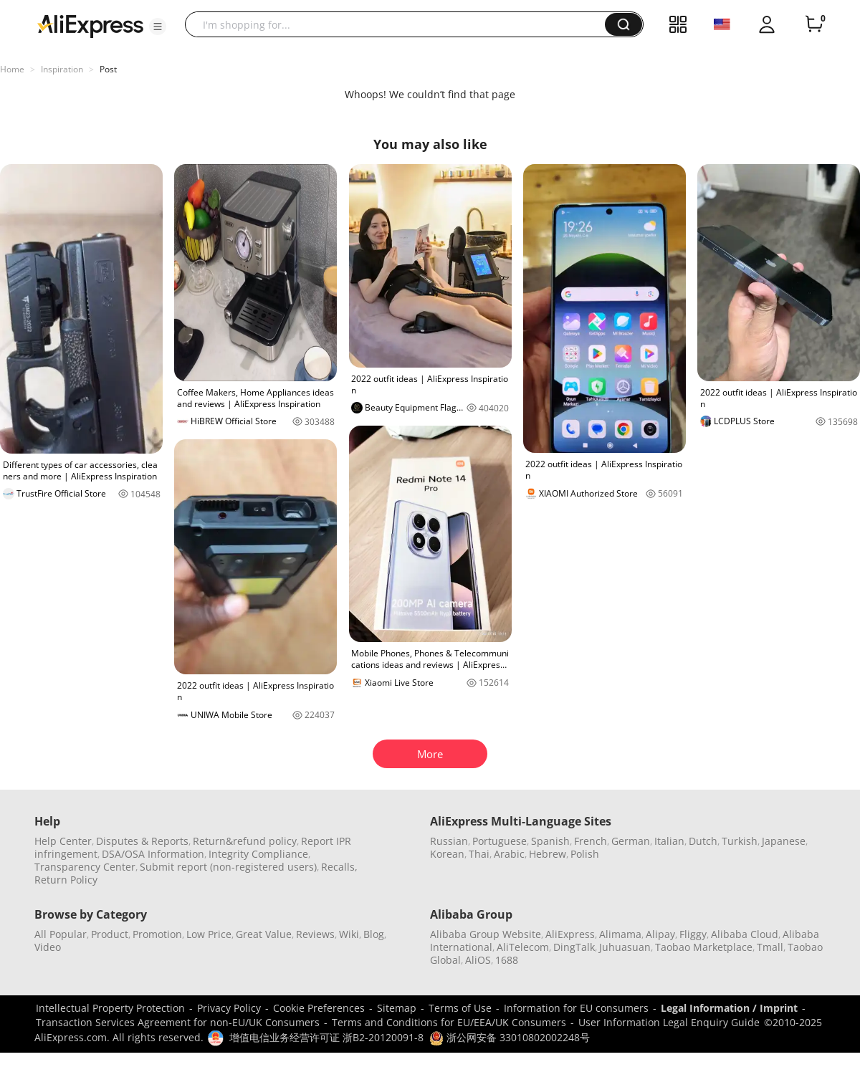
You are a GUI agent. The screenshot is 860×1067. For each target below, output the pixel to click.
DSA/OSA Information (153, 854)
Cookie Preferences (319, 1008)
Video (47, 947)
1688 (506, 960)
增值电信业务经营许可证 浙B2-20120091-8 (326, 1037)
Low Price (208, 934)
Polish (584, 854)
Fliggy (693, 934)
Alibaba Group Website (485, 934)
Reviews (315, 934)
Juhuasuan (625, 947)
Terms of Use (460, 1008)
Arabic (509, 854)
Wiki (349, 934)
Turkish (740, 841)
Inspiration (62, 69)
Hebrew (547, 854)
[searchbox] (400, 24)
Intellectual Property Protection (110, 1008)
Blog (373, 934)
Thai (479, 854)
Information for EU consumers (576, 1008)
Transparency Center (84, 867)
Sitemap (396, 1008)
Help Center (63, 841)
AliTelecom (523, 947)
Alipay (660, 934)
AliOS (478, 960)
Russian (449, 841)
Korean (447, 854)
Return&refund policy (245, 841)
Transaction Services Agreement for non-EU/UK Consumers (178, 1022)
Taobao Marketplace (703, 947)
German (630, 841)
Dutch (703, 841)
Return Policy (65, 879)
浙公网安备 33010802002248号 (509, 1037)
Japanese (784, 841)
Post (108, 69)
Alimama (620, 934)
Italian (669, 841)
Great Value (264, 934)
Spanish (550, 841)
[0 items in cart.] (814, 24)
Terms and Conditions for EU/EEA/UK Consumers (449, 1022)
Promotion (157, 934)
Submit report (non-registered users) (228, 867)
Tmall (770, 947)
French (590, 841)
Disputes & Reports (142, 841)
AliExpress (570, 934)
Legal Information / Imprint (729, 1008)
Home (12, 69)
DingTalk (574, 947)
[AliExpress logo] (90, 25)
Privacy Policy (229, 1008)
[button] (157, 26)
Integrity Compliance (258, 854)
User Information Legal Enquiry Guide (669, 1022)
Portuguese (499, 841)
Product (109, 934)
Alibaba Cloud (744, 934)
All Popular (60, 934)
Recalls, (339, 867)
